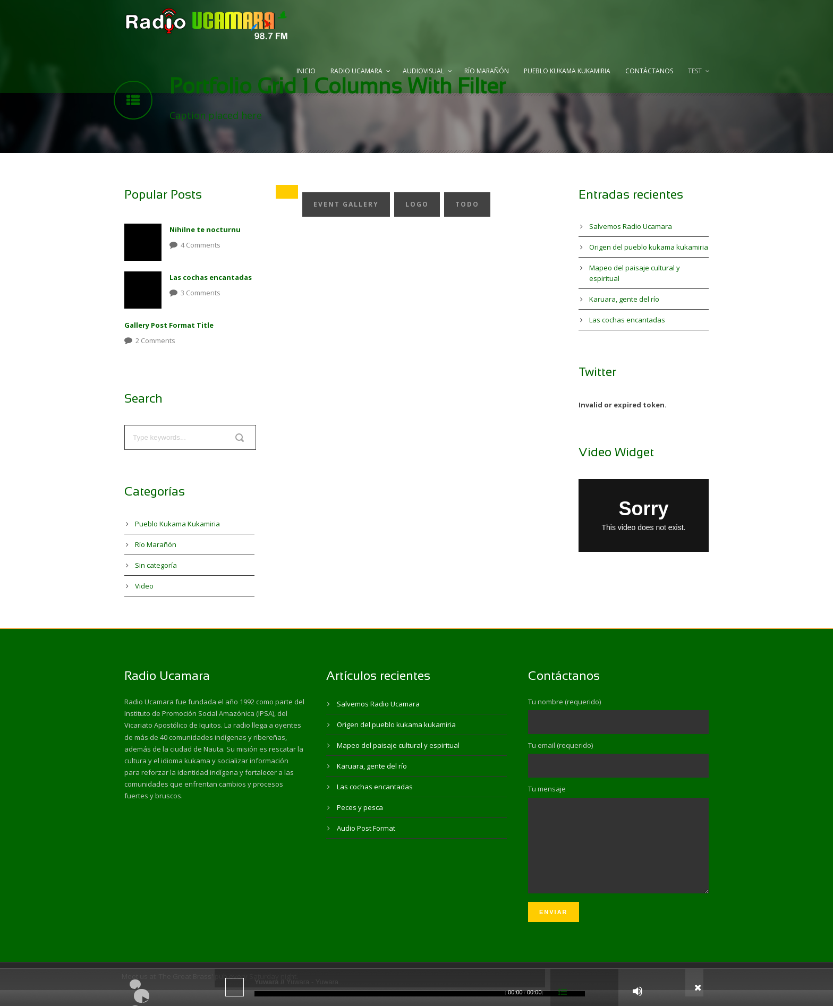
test (695, 70)
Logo (417, 204)
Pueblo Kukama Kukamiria (567, 70)
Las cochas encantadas (210, 277)
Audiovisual (423, 70)
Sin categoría (156, 565)
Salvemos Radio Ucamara (630, 226)
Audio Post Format (366, 828)
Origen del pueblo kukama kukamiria (648, 247)
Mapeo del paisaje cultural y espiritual (398, 745)
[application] (416, 987)
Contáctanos (649, 70)
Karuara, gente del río (624, 299)
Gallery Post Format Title (169, 325)
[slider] (419, 993)
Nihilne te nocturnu (205, 229)
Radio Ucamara (356, 70)
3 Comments (200, 292)
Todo (467, 204)
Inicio (306, 70)
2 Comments (155, 340)
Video (144, 586)
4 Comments (200, 245)
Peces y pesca (360, 807)
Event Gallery (346, 204)
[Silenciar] (637, 991)
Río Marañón (486, 70)
